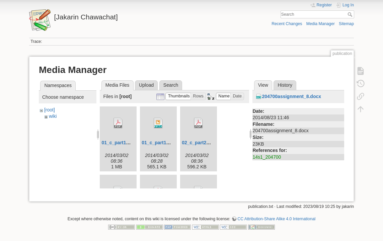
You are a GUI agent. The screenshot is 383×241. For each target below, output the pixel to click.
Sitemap (346, 23)
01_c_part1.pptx (159, 142)
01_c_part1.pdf (118, 142)
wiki (53, 116)
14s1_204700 (266, 157)
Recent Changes (287, 23)
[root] (49, 109)
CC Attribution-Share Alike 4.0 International (276, 216)
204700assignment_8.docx (291, 96)
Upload (146, 85)
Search (351, 14)
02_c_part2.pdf (198, 142)
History (285, 85)
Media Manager (320, 23)
